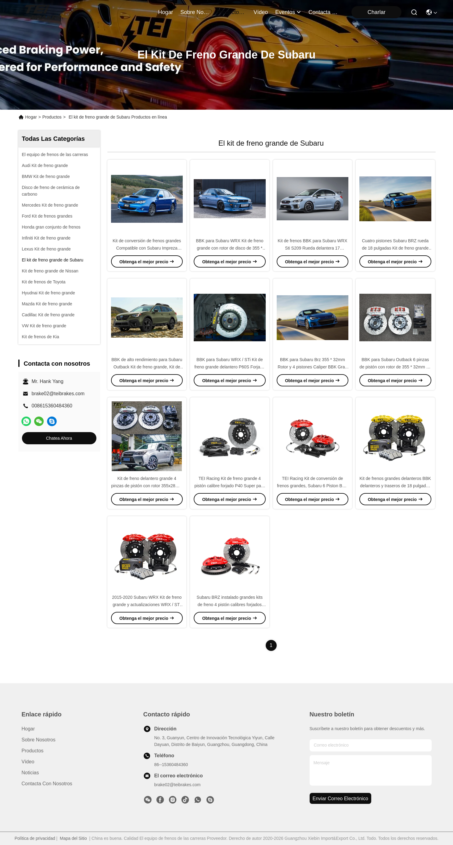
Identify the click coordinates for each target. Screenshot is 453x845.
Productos (52, 117)
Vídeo (28, 761)
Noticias (30, 772)
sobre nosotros (195, 12)
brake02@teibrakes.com (58, 393)
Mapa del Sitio (73, 838)
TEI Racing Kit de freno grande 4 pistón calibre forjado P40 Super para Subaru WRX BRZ (229, 485)
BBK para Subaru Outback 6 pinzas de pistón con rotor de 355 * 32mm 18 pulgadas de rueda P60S (395, 367)
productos (231, 12)
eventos (288, 12)
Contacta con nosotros (47, 783)
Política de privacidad (35, 838)
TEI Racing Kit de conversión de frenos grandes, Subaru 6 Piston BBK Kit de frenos (312, 485)
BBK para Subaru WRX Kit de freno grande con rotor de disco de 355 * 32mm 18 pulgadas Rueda (229, 248)
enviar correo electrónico (340, 798)
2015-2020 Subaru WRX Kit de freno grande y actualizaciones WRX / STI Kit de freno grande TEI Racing (147, 604)
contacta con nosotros (323, 12)
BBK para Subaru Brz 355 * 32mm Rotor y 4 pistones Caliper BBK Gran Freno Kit (312, 367)
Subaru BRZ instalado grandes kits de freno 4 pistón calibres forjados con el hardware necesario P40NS (230, 604)
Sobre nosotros (39, 739)
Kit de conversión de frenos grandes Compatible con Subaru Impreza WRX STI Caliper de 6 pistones (147, 248)
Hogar (165, 12)
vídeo (260, 12)
